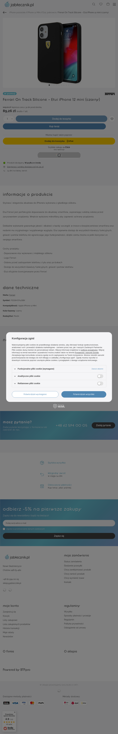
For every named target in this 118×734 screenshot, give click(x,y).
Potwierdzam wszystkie (83, 394)
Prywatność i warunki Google (87, 352)
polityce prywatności (89, 350)
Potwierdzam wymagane (35, 394)
